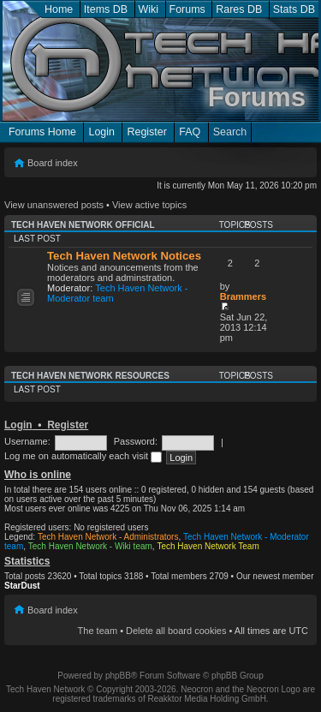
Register (146, 132)
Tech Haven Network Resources (90, 375)
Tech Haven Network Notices (124, 255)
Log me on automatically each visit (83, 456)
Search (230, 132)
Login (101, 132)
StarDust (22, 585)
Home (59, 9)
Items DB (106, 9)
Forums (187, 9)
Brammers (243, 296)
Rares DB (239, 9)
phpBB (118, 675)
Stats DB (294, 9)
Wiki (149, 9)
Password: (136, 441)
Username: (27, 441)
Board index (52, 163)
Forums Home (42, 132)
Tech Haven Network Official (83, 225)
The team (97, 630)
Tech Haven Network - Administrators (108, 536)
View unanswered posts (54, 205)
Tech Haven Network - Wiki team (90, 546)
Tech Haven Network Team (208, 546)
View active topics (149, 205)
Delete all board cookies (176, 630)
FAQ (189, 132)
